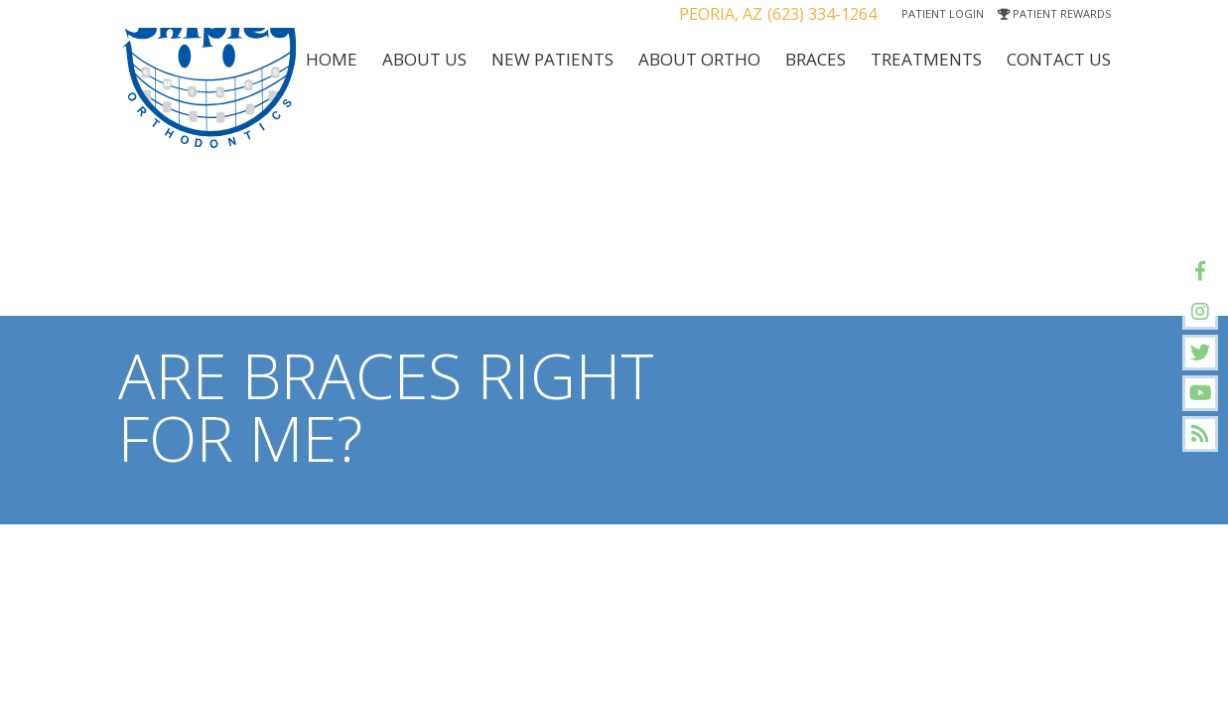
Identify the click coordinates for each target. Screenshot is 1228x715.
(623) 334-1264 (822, 14)
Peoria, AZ (720, 14)
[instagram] (1200, 312)
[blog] (1200, 434)
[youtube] (1200, 393)
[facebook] (1200, 271)
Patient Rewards (1054, 13)
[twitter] (1200, 352)
